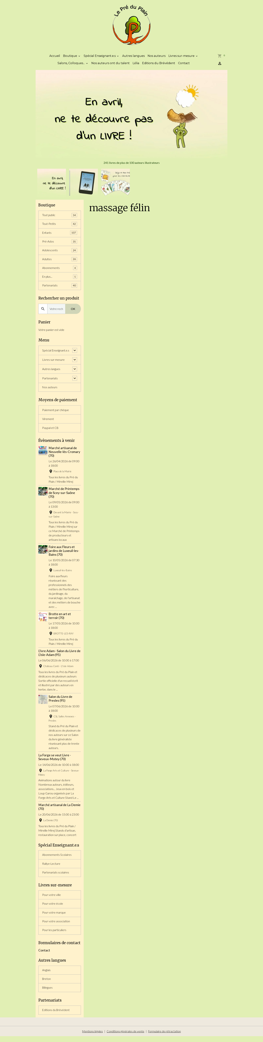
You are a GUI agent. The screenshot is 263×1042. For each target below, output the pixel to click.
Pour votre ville (51, 899)
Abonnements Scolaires (57, 858)
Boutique (70, 58)
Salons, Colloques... (71, 65)
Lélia (136, 65)
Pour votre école (52, 908)
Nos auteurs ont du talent (110, 65)
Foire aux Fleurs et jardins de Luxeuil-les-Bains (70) (64, 554)
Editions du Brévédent (158, 65)
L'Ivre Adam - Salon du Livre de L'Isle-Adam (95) (59, 656)
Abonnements (59, 271)
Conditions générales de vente (125, 1037)
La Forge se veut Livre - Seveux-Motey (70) (54, 760)
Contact (184, 65)
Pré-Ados (59, 244)
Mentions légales (92, 1037)
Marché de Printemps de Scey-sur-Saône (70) (64, 496)
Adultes (59, 262)
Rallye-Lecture (51, 867)
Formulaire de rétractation (164, 1037)
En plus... (59, 280)
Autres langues (133, 58)
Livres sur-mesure (181, 58)
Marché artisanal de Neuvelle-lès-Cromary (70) (65, 455)
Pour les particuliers (54, 935)
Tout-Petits (59, 226)
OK (73, 312)
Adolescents (59, 253)
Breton (46, 984)
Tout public (59, 217)
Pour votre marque (54, 917)
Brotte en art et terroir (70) (60, 619)
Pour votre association (56, 926)
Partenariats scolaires (55, 876)
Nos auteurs (156, 58)
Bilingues (47, 993)
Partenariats (59, 289)
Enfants (59, 235)
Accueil (54, 58)
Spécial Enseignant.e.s (100, 58)
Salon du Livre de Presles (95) (61, 702)
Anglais (46, 975)
